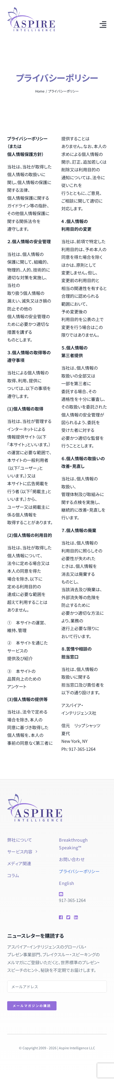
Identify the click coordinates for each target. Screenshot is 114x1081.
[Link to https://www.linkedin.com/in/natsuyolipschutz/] (75, 917)
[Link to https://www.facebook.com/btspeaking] (61, 917)
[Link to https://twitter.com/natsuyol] (68, 917)
